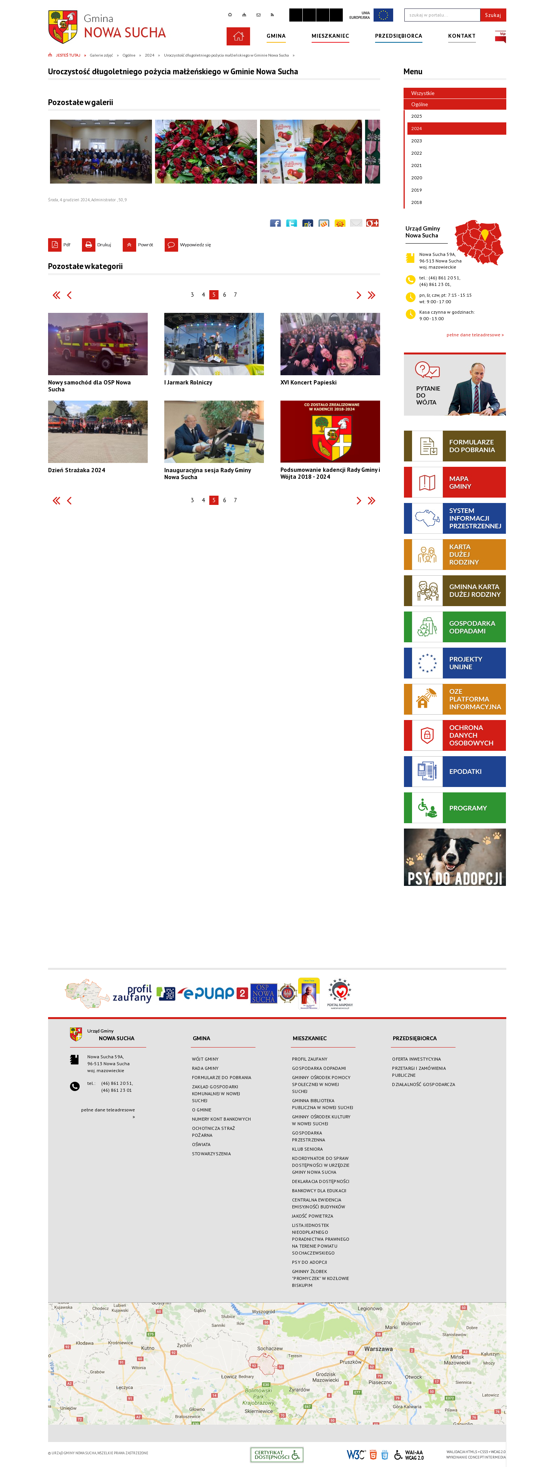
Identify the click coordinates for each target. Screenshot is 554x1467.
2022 (414, 153)
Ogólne (416, 104)
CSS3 (384, 1454)
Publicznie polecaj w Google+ (372, 225)
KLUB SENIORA (307, 1149)
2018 (414, 202)
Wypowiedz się (188, 242)
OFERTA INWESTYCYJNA (416, 1059)
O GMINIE (202, 1110)
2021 (414, 165)
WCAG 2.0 (409, 1454)
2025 (414, 116)
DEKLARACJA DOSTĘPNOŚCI (320, 1181)
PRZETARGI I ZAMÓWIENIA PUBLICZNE (419, 1071)
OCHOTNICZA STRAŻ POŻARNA (213, 1131)
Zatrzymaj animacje (295, 15)
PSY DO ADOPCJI (309, 1262)
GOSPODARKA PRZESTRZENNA (308, 1136)
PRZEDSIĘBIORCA (415, 1038)
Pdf (59, 242)
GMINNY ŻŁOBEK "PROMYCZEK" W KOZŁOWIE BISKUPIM (320, 1278)
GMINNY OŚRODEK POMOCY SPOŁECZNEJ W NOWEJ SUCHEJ (321, 1084)
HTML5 (373, 1454)
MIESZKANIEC (310, 1038)
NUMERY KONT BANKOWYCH (221, 1119)
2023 (414, 141)
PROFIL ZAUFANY (309, 1059)
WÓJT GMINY (205, 1059)
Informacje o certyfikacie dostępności (277, 1455)
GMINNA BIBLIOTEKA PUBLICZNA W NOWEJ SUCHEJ (322, 1104)
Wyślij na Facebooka (275, 225)
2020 (414, 178)
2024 (414, 128)
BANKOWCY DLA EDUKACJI (319, 1190)
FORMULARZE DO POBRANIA (221, 1077)
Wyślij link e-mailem (356, 225)
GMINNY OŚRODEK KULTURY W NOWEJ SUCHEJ (321, 1120)
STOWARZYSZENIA (211, 1153)
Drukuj (96, 242)
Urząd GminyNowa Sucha (422, 232)
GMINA (201, 1038)
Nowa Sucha (116, 1038)
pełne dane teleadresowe (474, 335)
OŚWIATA (201, 1144)
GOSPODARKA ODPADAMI (319, 1068)
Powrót (138, 242)
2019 (414, 190)
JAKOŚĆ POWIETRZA (312, 1216)
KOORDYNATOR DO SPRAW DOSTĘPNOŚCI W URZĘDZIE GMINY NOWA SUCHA (320, 1165)
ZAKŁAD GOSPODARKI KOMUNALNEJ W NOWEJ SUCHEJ (216, 1093)
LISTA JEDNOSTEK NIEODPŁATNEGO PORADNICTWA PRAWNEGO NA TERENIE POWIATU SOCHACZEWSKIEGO (320, 1239)
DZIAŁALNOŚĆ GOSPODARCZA (423, 1084)
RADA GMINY (205, 1068)
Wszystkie (422, 93)
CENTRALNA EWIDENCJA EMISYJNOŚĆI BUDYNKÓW (318, 1203)
